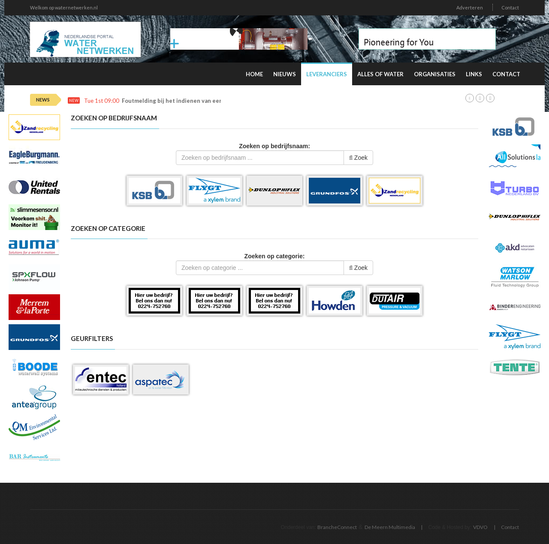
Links (474, 74)
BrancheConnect (337, 527)
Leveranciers (326, 74)
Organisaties (434, 74)
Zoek (358, 157)
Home (254, 74)
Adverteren (469, 7)
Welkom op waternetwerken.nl (64, 7)
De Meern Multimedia (390, 527)
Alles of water (380, 74)
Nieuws (284, 74)
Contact (510, 7)
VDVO (480, 527)
